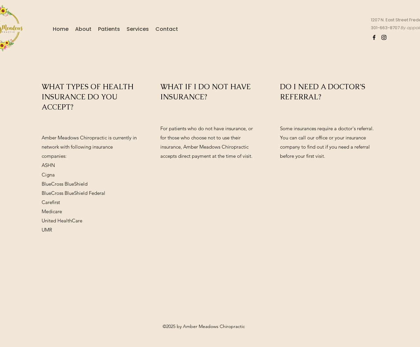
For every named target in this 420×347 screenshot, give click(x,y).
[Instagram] (384, 37)
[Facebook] (374, 37)
